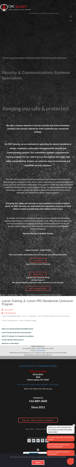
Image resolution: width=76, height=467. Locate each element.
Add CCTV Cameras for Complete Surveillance (18, 336)
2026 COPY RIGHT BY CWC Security (38, 389)
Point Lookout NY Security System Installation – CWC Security (38, 384)
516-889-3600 (40, 350)
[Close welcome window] (74, 425)
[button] (70, 461)
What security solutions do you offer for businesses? (59, 446)
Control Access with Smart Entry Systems (16, 332)
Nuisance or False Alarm (10, 343)
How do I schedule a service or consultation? (59, 453)
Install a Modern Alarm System (13, 340)
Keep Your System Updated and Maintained (17, 329)
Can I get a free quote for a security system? (60, 438)
